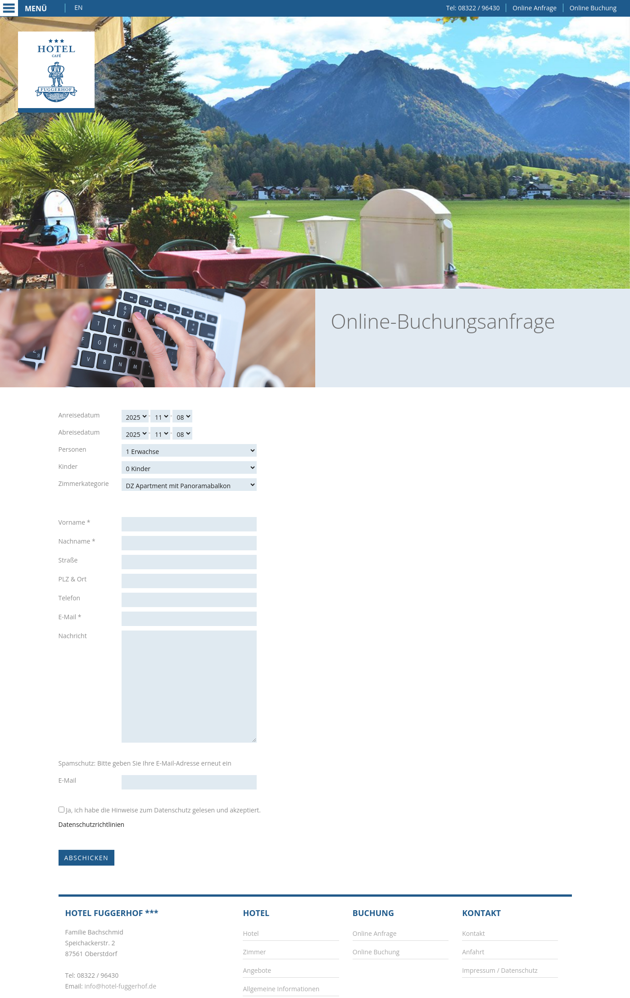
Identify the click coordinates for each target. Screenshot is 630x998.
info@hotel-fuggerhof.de (120, 986)
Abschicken (86, 857)
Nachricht (73, 635)
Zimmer (254, 952)
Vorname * (75, 522)
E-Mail (68, 780)
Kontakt (473, 933)
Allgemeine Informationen (281, 988)
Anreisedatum (79, 415)
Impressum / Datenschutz (500, 970)
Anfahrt (473, 952)
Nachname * (77, 541)
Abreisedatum (79, 432)
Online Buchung (593, 7)
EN (78, 7)
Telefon (70, 598)
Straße (68, 560)
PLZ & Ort (73, 579)
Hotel (250, 933)
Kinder (68, 466)
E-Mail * (70, 616)
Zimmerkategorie (84, 483)
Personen (72, 449)
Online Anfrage (534, 7)
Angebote (257, 970)
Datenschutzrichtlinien (92, 824)
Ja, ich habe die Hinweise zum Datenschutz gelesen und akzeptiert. (160, 810)
